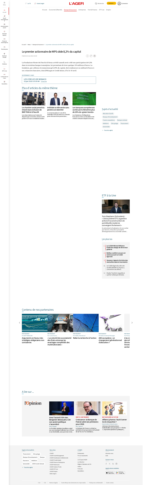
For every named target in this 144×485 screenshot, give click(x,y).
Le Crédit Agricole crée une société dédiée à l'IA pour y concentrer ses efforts (116, 267)
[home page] (76, 3)
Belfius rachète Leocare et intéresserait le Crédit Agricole (116, 255)
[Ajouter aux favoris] (87, 55)
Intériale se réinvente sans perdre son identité (58, 108)
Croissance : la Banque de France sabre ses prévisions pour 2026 (87, 421)
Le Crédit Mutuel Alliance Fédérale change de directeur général (117, 247)
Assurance (26, 460)
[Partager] (91, 56)
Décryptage (114, 123)
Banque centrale (122, 120)
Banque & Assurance (38, 44)
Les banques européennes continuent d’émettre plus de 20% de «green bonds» (84, 109)
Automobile (106, 127)
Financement (124, 123)
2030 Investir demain (38, 464)
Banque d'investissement (110, 117)
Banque (42, 457)
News (29, 44)
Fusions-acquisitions (109, 120)
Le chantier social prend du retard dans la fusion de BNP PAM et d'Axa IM (33, 109)
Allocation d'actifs (108, 113)
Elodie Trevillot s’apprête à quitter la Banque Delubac (116, 274)
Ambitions (106, 123)
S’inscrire (44, 81)
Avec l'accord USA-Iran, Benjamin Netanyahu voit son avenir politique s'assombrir (60, 420)
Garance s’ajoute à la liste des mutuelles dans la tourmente (117, 261)
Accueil (24, 44)
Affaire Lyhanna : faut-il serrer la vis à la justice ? (114, 420)
